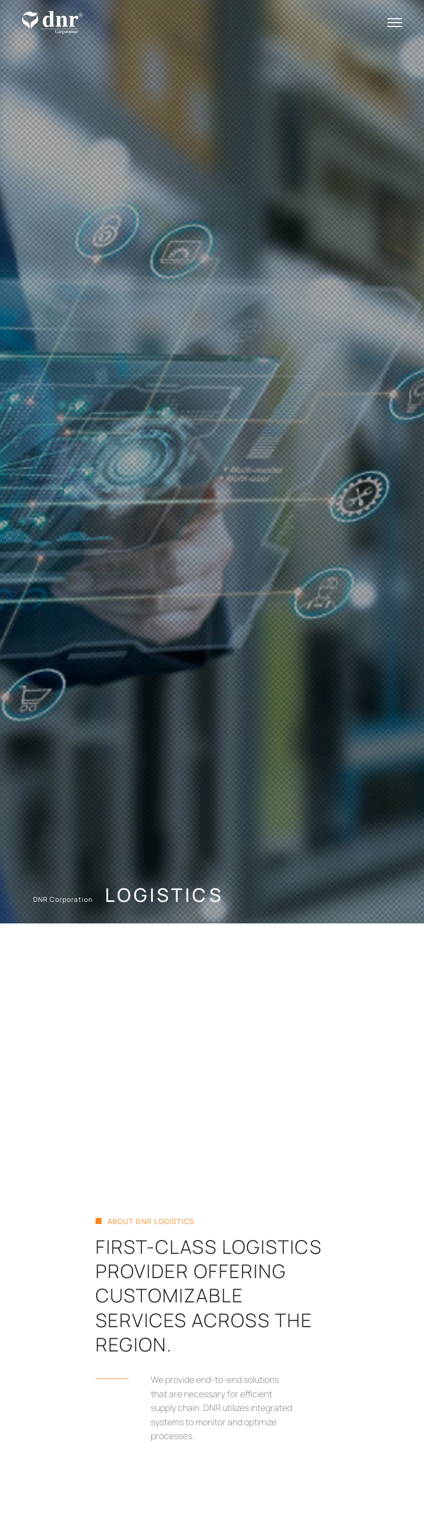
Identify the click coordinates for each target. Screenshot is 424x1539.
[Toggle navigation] (395, 22)
